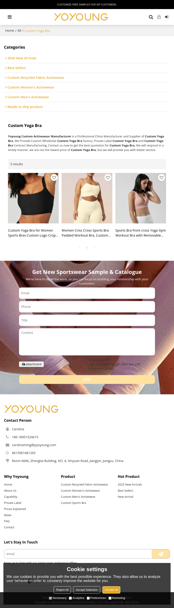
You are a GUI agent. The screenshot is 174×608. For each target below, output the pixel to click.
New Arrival (125, 497)
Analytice (77, 598)
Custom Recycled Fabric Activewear (84, 484)
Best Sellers (125, 490)
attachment (31, 364)
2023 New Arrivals (130, 484)
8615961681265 (24, 453)
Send (87, 379)
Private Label (13, 503)
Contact (9, 527)
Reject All (62, 589)
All (19, 30)
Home (9, 30)
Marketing (117, 598)
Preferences (96, 598)
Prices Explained (15, 509)
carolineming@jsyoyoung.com (34, 445)
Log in (159, 17)
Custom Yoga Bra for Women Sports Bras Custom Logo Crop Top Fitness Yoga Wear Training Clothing (32, 233)
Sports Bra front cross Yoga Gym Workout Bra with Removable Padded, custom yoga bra (140, 233)
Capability (10, 497)
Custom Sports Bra (73, 503)
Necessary (57, 598)
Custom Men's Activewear (78, 497)
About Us (10, 490)
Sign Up (166, 17)
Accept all (111, 589)
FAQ (7, 521)
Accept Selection (87, 589)
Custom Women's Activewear (80, 490)
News (8, 515)
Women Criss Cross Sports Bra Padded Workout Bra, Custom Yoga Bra (85, 233)
